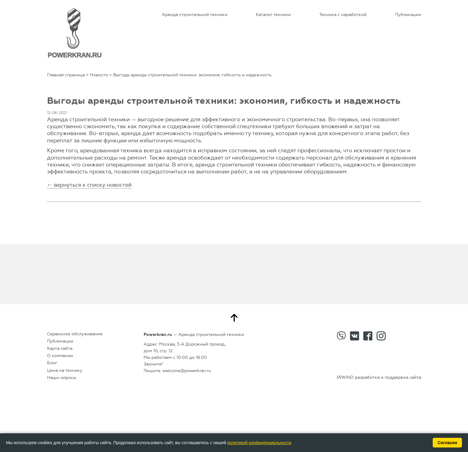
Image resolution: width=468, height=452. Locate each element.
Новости (99, 74)
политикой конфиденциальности (259, 442)
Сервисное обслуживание (75, 334)
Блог (52, 362)
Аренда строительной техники (195, 14)
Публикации (408, 14)
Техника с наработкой (343, 14)
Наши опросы (61, 377)
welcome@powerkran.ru (186, 370)
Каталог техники (273, 14)
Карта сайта (59, 348)
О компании (60, 355)
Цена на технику (64, 370)
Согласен (447, 442)
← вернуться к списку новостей (89, 185)
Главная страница (66, 74)
